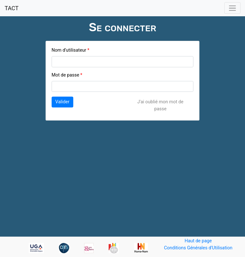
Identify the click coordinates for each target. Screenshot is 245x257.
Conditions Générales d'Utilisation (198, 248)
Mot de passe (65, 75)
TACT (11, 8)
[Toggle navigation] (232, 8)
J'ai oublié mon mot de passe (160, 105)
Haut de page (198, 241)
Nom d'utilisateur (69, 50)
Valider (62, 102)
